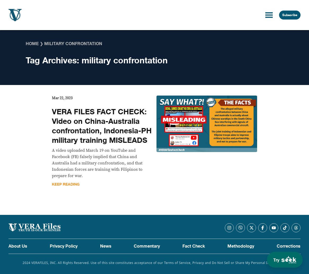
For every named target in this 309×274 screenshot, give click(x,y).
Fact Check (193, 246)
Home (32, 43)
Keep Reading (66, 184)
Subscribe (289, 15)
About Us (17, 246)
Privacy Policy (64, 246)
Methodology (240, 246)
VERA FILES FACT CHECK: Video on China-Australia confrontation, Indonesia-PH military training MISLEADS (102, 126)
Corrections (289, 246)
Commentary (147, 246)
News (105, 246)
